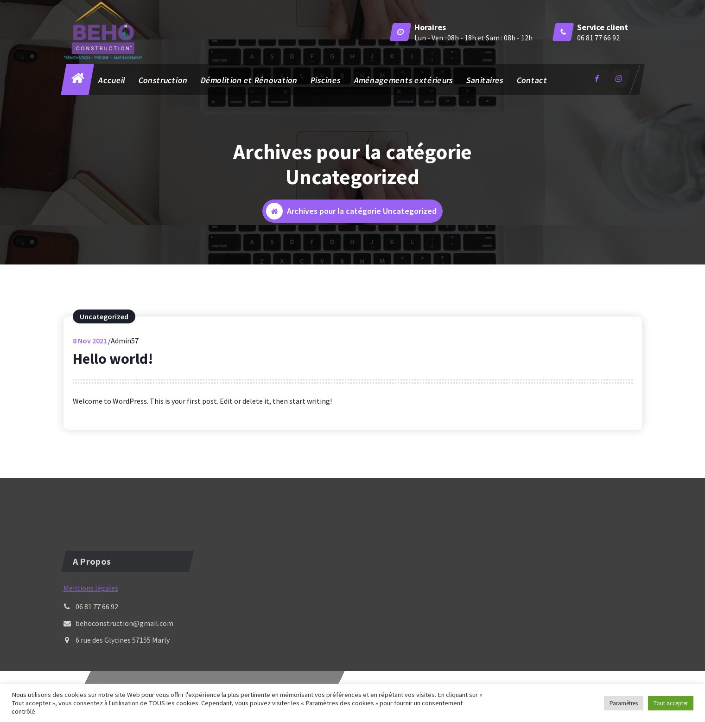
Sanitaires (484, 80)
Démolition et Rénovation (248, 80)
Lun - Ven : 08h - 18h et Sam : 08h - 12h (473, 37)
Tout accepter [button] (671, 703)
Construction (162, 80)
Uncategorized (104, 326)
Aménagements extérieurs (403, 80)
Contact (531, 80)
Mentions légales (91, 624)
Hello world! (113, 368)
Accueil (111, 80)
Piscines (326, 80)
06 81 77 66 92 (598, 37)
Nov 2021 (90, 350)
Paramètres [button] (624, 703)
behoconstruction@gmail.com (124, 659)
